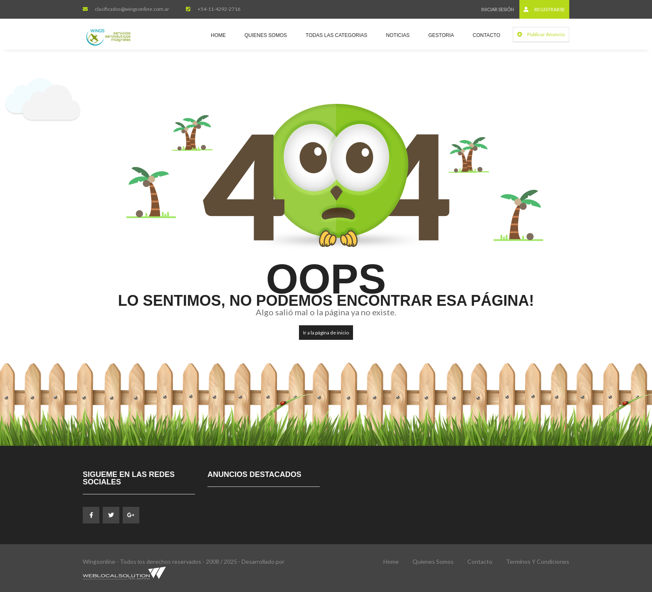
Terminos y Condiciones (537, 561)
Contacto (486, 35)
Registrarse (544, 9)
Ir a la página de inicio (326, 332)
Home (218, 35)
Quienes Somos (265, 35)
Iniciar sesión (497, 9)
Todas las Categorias (336, 35)
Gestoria (441, 35)
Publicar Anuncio (541, 34)
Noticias (398, 35)
